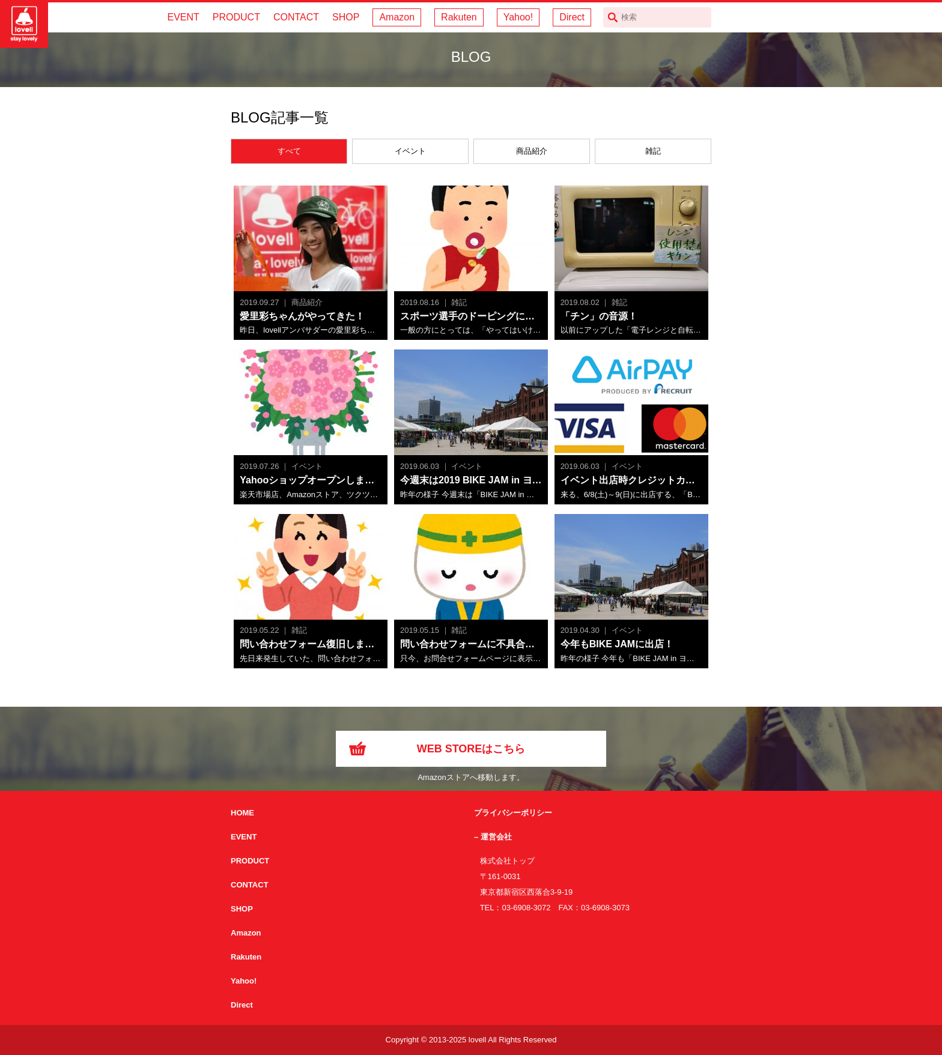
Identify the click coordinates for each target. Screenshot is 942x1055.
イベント (410, 151)
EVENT (183, 17)
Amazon (397, 17)
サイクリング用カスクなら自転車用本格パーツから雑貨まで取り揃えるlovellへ (24, 24)
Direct (572, 17)
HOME (242, 812)
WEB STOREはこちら (471, 749)
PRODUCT (236, 17)
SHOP (345, 17)
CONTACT (296, 17)
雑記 (653, 151)
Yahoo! (518, 17)
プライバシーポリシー (513, 812)
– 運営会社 (493, 836)
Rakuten (459, 17)
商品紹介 (531, 151)
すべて (289, 151)
